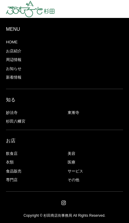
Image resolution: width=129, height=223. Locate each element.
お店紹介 (13, 51)
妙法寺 (12, 112)
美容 (71, 153)
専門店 (12, 180)
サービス (75, 171)
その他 (73, 180)
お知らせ (13, 68)
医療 (71, 162)
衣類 (10, 162)
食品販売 (13, 171)
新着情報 (13, 77)
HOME (12, 42)
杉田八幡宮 (15, 121)
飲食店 (12, 153)
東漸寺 (73, 112)
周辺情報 (13, 59)
